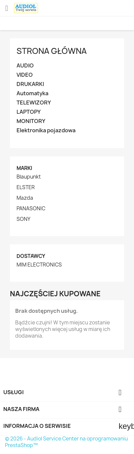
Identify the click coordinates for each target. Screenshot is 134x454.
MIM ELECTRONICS (39, 265)
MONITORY (31, 121)
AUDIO (25, 65)
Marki (24, 168)
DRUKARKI (30, 84)
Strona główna (52, 51)
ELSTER (26, 187)
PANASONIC (31, 208)
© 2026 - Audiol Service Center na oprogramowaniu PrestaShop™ (66, 442)
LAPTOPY (29, 111)
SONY (23, 219)
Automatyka (32, 93)
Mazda (25, 198)
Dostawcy (31, 256)
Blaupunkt (29, 177)
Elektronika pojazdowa (46, 130)
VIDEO (25, 74)
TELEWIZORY (34, 102)
